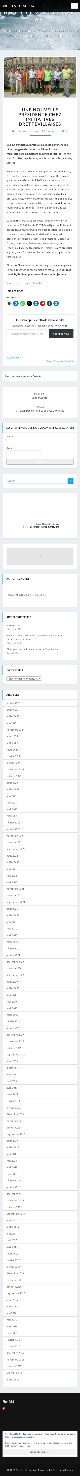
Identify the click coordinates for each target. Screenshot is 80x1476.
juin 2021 (12, 922)
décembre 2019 (15, 1034)
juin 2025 (12, 723)
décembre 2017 (15, 1193)
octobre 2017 (14, 1207)
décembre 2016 (15, 1273)
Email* (24, 451)
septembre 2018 (16, 1134)
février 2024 (13, 756)
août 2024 (12, 736)
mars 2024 (12, 749)
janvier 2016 (13, 1346)
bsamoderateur (28, 130)
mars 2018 (12, 1174)
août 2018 (12, 1140)
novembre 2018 (15, 1121)
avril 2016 (12, 1326)
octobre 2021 (14, 895)
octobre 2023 (14, 776)
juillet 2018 (13, 1147)
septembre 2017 (16, 1213)
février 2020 (13, 1021)
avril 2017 (12, 1247)
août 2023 (12, 782)
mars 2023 (12, 815)
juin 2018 (12, 1154)
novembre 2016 (15, 1280)
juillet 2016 (13, 1306)
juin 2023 (12, 796)
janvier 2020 (13, 1028)
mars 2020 (12, 1014)
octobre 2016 (14, 1286)
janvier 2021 (13, 955)
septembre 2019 (16, 1054)
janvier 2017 (13, 1266)
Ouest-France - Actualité (59, 361)
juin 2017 (12, 1233)
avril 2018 (12, 1167)
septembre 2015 (16, 1372)
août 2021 (12, 908)
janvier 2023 (13, 829)
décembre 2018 (15, 1114)
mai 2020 (12, 1001)
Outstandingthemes (63, 1470)
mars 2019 (12, 1094)
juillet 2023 (13, 789)
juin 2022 (12, 869)
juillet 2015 (13, 1379)
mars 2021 (12, 941)
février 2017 (13, 1260)
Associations (13, 357)
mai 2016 (12, 1319)
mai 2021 (12, 928)
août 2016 (12, 1300)
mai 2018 (12, 1160)
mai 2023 (12, 802)
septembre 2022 (16, 849)
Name (24, 439)
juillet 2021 (13, 915)
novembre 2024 (15, 729)
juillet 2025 (13, 716)
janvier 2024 (13, 762)
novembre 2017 (15, 1200)
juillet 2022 (13, 862)
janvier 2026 (13, 703)
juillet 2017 (13, 1227)
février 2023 (13, 822)
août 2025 (12, 709)
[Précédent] (13, 589)
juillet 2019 (13, 1067)
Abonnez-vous (61, 333)
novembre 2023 (15, 769)
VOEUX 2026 (13, 625)
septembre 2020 (16, 975)
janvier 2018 (13, 1187)
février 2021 (13, 948)
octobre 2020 (14, 968)
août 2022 (12, 855)
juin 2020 (12, 995)
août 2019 (12, 1061)
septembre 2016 (16, 1293)
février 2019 (13, 1101)
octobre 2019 (14, 1048)
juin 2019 (12, 1074)
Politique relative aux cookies (17, 1446)
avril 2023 (12, 809)
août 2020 (12, 981)
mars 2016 (12, 1333)
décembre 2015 (15, 1353)
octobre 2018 (14, 1127)
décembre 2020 (15, 961)
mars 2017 (12, 1253)
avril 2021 (12, 935)
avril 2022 (12, 882)
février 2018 (13, 1180)
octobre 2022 (14, 842)
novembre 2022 (15, 835)
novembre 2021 (15, 888)
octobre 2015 (14, 1366)
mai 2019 (12, 1081)
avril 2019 (12, 1087)
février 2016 (13, 1339)
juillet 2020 (13, 988)
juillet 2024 (13, 743)
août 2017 (12, 1220)
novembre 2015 (15, 1359)
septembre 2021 (16, 902)
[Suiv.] (66, 589)
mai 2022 (12, 875)
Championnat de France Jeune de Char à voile (32, 649)
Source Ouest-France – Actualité (25, 283)
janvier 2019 (13, 1107)
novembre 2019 (15, 1041)
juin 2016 (12, 1313)
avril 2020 (12, 1008)
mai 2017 (12, 1240)
